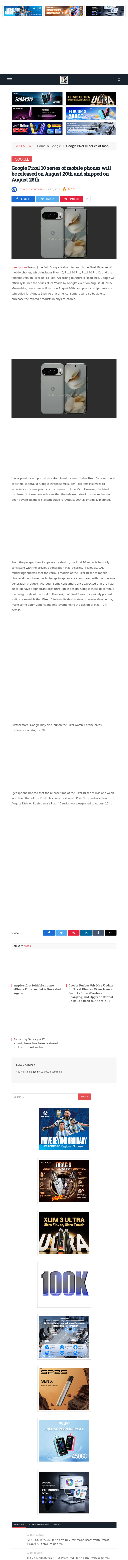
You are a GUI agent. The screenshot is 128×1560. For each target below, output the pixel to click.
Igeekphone (20, 267)
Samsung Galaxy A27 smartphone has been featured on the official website (36, 1043)
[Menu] (9, 80)
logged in (35, 1071)
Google (22, 159)
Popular (19, 1524)
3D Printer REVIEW (38, 1524)
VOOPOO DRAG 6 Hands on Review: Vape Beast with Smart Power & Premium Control (68, 1542)
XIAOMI (57, 1524)
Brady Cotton (32, 189)
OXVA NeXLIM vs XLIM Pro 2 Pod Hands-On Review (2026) (68, 1558)
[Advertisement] (64, 45)
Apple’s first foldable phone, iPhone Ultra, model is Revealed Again (37, 989)
